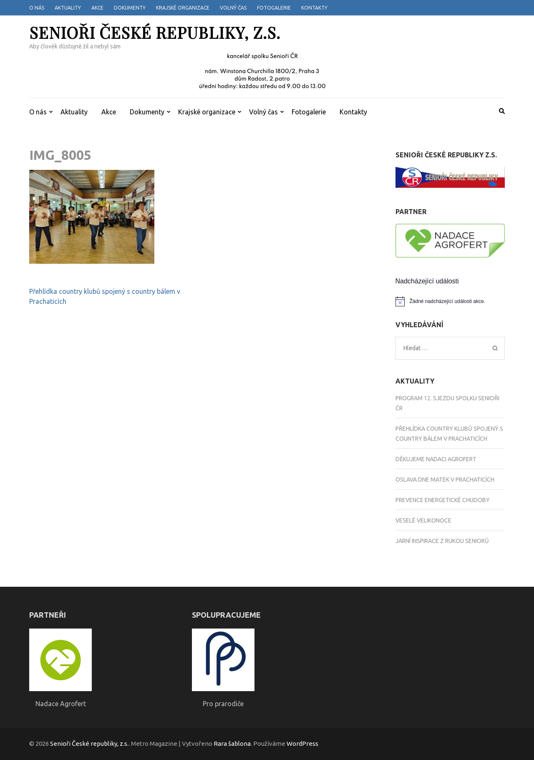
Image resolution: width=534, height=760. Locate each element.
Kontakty (314, 7)
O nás (36, 7)
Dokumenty (130, 7)
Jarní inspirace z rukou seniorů (442, 541)
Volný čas (233, 7)
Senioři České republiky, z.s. (154, 32)
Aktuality (68, 7)
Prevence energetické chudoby (442, 500)
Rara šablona (232, 743)
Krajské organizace (182, 7)
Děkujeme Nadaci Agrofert (435, 459)
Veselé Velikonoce (423, 520)
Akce (97, 7)
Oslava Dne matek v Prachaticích (444, 479)
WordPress (302, 743)
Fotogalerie (274, 7)
